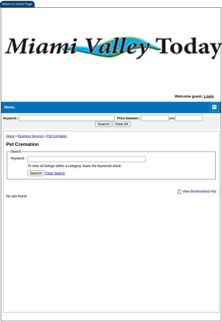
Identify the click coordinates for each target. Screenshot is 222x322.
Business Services (31, 136)
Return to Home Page (17, 4)
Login (209, 96)
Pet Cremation (57, 136)
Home (10, 136)
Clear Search (55, 173)
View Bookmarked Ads (196, 191)
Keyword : (18, 158)
